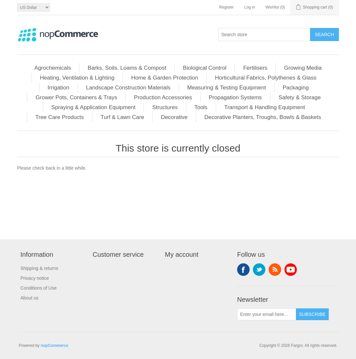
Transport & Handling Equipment (264, 107)
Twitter (259, 269)
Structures (164, 107)
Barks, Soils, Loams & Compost (127, 68)
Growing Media (303, 68)
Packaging (296, 87)
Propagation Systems (235, 97)
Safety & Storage (299, 97)
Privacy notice (34, 278)
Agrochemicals (52, 68)
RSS (275, 269)
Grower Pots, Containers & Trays (76, 97)
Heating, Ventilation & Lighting (77, 78)
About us (29, 297)
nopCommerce (54, 345)
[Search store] (264, 34)
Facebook (243, 269)
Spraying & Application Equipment (93, 107)
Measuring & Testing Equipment (226, 87)
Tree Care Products (59, 117)
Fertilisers (255, 68)
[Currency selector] (33, 7)
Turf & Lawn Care (122, 117)
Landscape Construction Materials (128, 87)
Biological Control (204, 68)
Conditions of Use (38, 288)
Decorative (174, 117)
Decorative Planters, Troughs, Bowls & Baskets (262, 117)
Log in (249, 7)
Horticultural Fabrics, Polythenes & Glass (265, 78)
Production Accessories (163, 97)
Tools (201, 107)
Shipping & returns (39, 268)
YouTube (290, 269)
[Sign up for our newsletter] (266, 314)
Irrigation (58, 87)
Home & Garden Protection (164, 78)
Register (226, 7)
